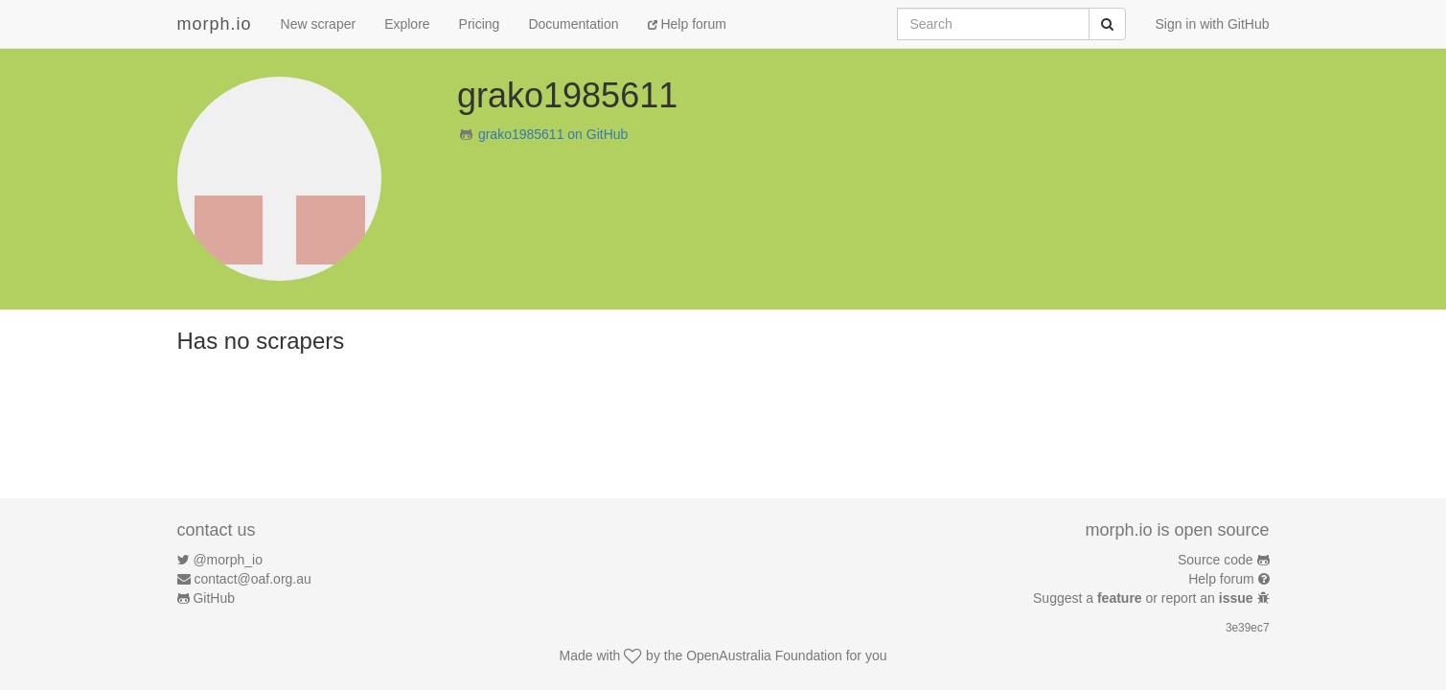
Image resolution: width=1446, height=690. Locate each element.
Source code (1215, 559)
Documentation (573, 24)
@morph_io (228, 559)
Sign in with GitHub (1212, 24)
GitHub (214, 598)
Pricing (479, 24)
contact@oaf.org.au (252, 578)
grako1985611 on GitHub (553, 134)
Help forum (687, 24)
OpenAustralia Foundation (764, 655)
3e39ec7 (1248, 627)
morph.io (214, 24)
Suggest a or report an (1144, 598)
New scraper (318, 24)
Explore (406, 24)
